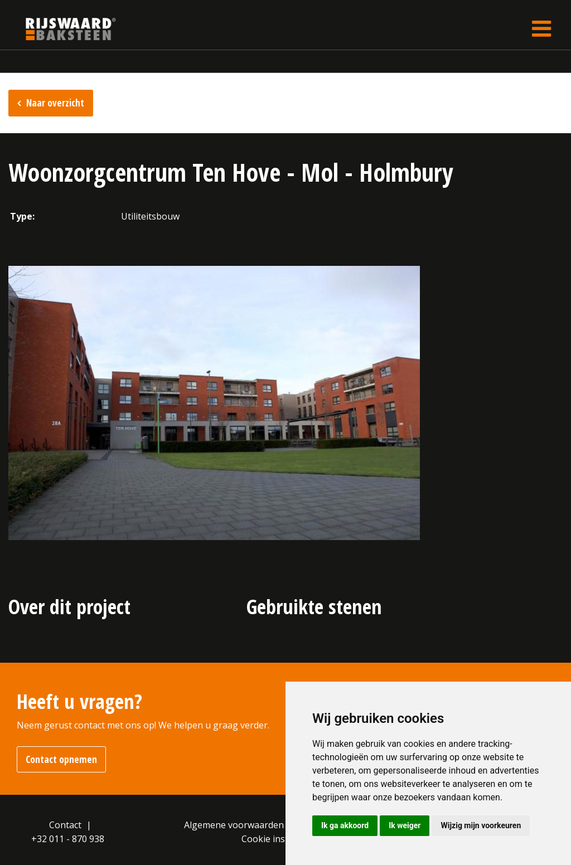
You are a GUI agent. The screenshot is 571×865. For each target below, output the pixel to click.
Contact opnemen (61, 759)
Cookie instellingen (281, 839)
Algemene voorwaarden (234, 825)
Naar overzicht (55, 102)
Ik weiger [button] (404, 825)
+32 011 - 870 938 (67, 839)
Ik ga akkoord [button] (345, 825)
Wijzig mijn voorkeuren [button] (481, 825)
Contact (65, 825)
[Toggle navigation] (541, 29)
